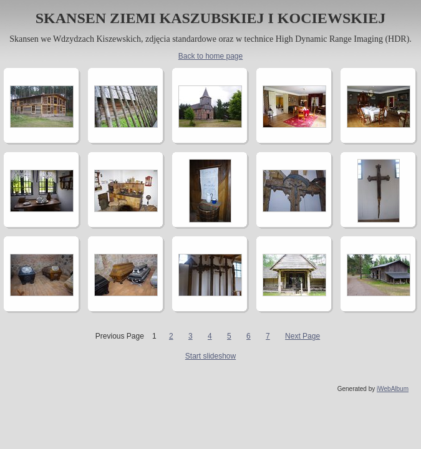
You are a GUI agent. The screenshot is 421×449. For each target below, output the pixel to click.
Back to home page (210, 56)
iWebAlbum (393, 388)
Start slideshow (210, 356)
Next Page (302, 336)
